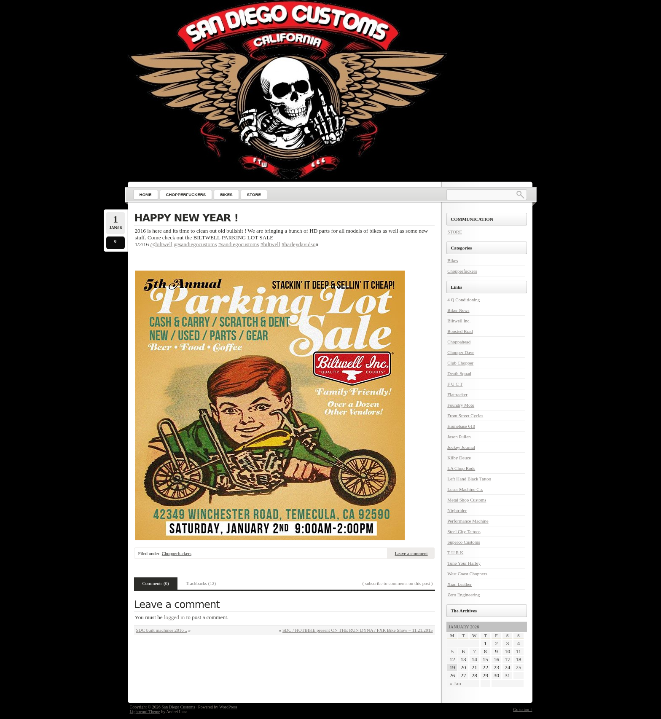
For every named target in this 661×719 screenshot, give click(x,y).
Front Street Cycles (465, 415)
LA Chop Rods (461, 468)
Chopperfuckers (176, 553)
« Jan (455, 683)
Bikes (452, 260)
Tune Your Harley (464, 563)
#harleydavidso (299, 244)
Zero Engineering (463, 594)
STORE (454, 231)
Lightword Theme (145, 711)
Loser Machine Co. (465, 489)
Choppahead (458, 341)
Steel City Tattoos (463, 531)
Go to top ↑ (522, 709)
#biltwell (270, 244)
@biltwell (161, 244)
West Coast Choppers (467, 573)
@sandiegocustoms (195, 244)
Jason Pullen (458, 436)
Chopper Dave (460, 352)
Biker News (458, 310)
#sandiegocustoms (238, 244)
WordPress (228, 707)
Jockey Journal (461, 447)
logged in (174, 617)
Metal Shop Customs (466, 499)
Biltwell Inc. (458, 320)
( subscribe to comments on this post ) (397, 583)
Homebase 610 (461, 426)
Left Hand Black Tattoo (469, 478)
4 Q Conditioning (463, 299)
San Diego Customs (178, 707)
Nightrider (457, 510)
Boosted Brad (460, 331)
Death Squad (459, 373)
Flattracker (457, 394)
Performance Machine (467, 520)
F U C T (454, 383)
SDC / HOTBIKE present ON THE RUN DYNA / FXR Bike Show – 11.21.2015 (357, 630)
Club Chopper (460, 362)
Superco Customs (463, 542)
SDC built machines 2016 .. (162, 630)
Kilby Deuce (459, 457)
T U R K (455, 552)
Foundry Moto (460, 405)
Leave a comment (411, 553)
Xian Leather (459, 584)
